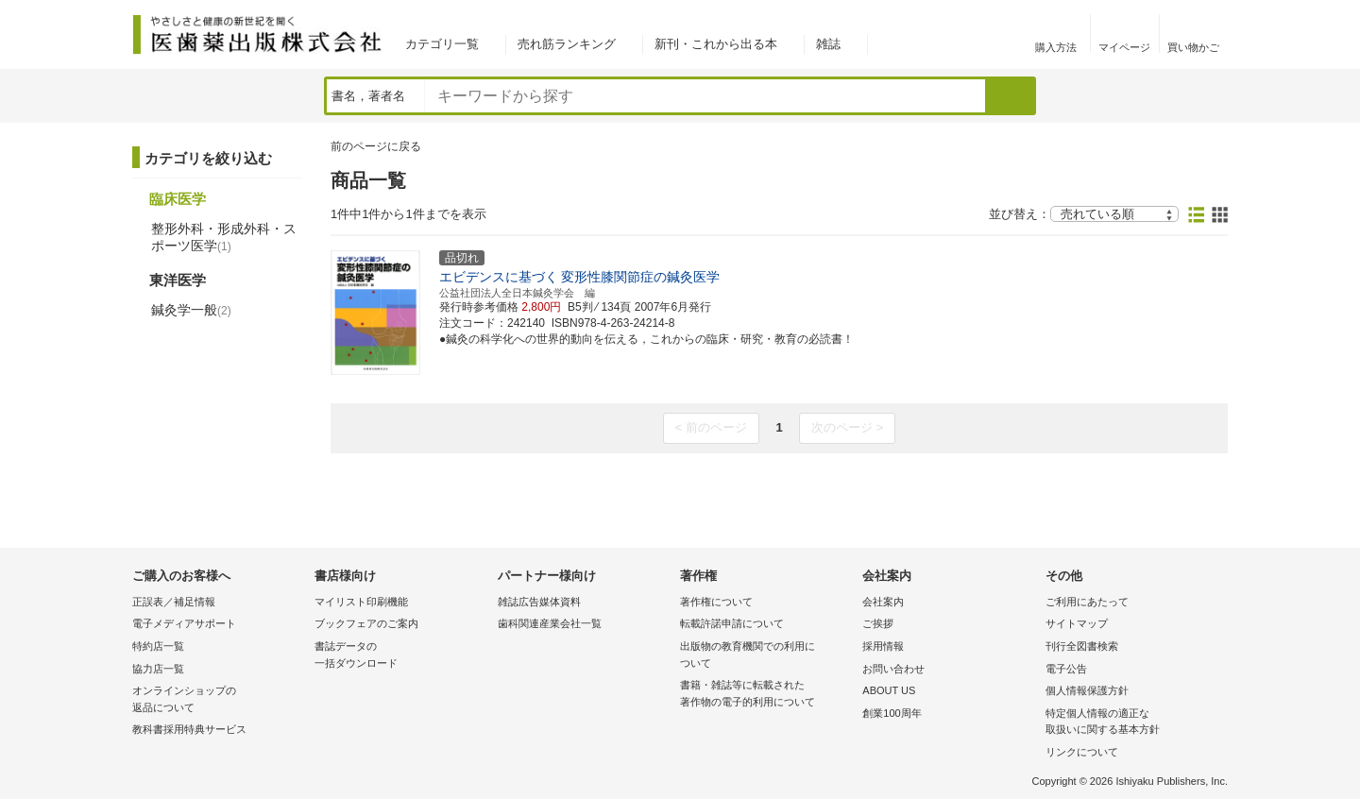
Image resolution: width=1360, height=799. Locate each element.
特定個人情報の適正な (1132, 723)
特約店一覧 (158, 646)
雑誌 (828, 44)
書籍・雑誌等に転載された (766, 694)
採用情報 (883, 646)
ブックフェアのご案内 (366, 623)
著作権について (716, 601)
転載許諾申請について (732, 623)
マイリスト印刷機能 (361, 601)
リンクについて (1082, 751)
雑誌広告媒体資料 (539, 601)
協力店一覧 (158, 668)
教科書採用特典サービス (189, 729)
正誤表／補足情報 (173, 601)
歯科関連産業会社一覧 (550, 623)
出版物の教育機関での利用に (766, 656)
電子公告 (1066, 668)
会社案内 (883, 601)
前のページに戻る (376, 146)
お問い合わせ (893, 668)
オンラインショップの (218, 700)
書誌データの (400, 656)
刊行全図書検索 (1082, 646)
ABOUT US (888, 690)
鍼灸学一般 (191, 309)
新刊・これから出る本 (715, 44)
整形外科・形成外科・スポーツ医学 (224, 237)
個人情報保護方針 (1087, 690)
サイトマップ (1077, 623)
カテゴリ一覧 (442, 44)
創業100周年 (891, 713)
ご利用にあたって (1087, 601)
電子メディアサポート (184, 623)
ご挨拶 (877, 623)
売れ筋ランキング (567, 44)
